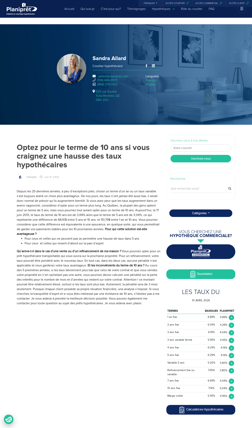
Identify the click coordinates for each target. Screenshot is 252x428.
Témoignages (136, 12)
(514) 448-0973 (107, 80)
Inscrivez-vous (201, 158)
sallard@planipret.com (113, 76)
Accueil (69, 12)
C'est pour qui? (111, 12)
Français (149, 3)
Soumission (200, 274)
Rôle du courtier (191, 12)
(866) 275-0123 (107, 84)
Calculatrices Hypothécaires (200, 409)
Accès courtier (177, 3)
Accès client (239, 3)
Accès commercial (208, 3)
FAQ (211, 12)
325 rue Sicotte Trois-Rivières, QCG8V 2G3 (108, 96)
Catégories (199, 213)
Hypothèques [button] (163, 12)
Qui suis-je (87, 12)
